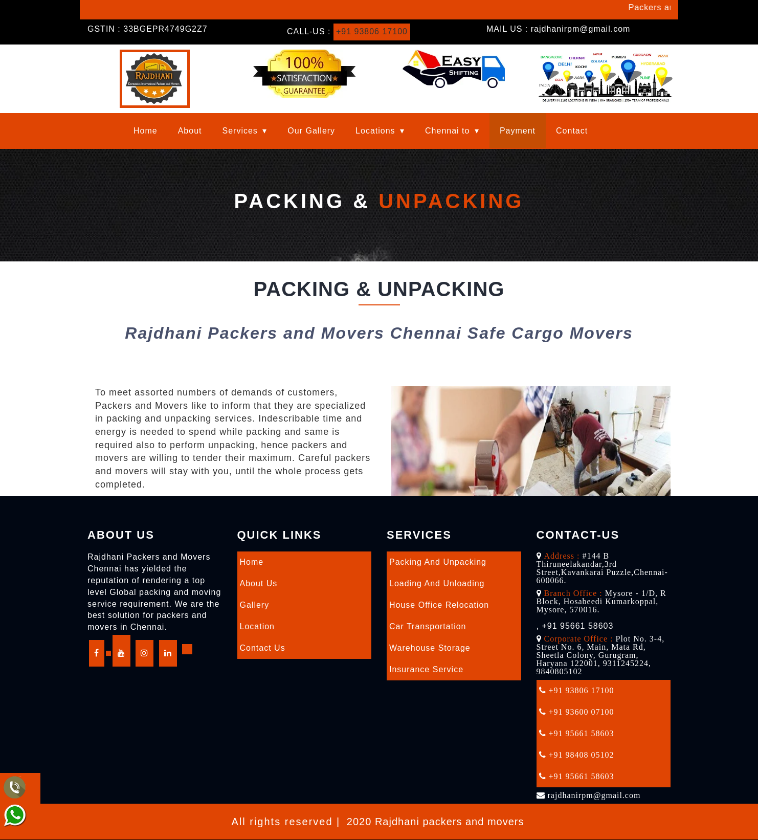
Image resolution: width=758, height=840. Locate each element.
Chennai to (447, 130)
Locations (375, 130)
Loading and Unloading (436, 583)
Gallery (255, 605)
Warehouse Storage (430, 648)
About (190, 130)
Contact (572, 130)
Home (145, 130)
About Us (259, 583)
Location (257, 626)
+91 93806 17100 (372, 31)
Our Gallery (311, 130)
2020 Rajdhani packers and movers (435, 821)
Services (240, 130)
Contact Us (262, 648)
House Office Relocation (439, 605)
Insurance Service (426, 669)
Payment (518, 130)
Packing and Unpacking (437, 562)
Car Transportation (427, 626)
